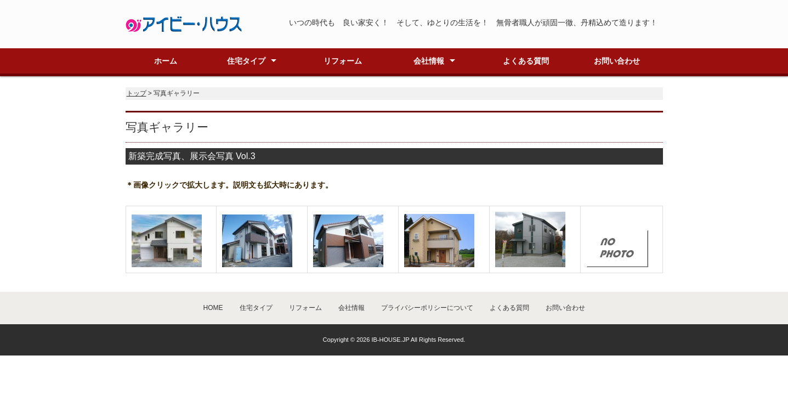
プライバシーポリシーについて (427, 308)
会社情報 (428, 61)
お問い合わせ (617, 61)
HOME (213, 308)
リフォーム (343, 61)
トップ (136, 93)
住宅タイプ (246, 61)
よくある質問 (526, 61)
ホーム (165, 61)
